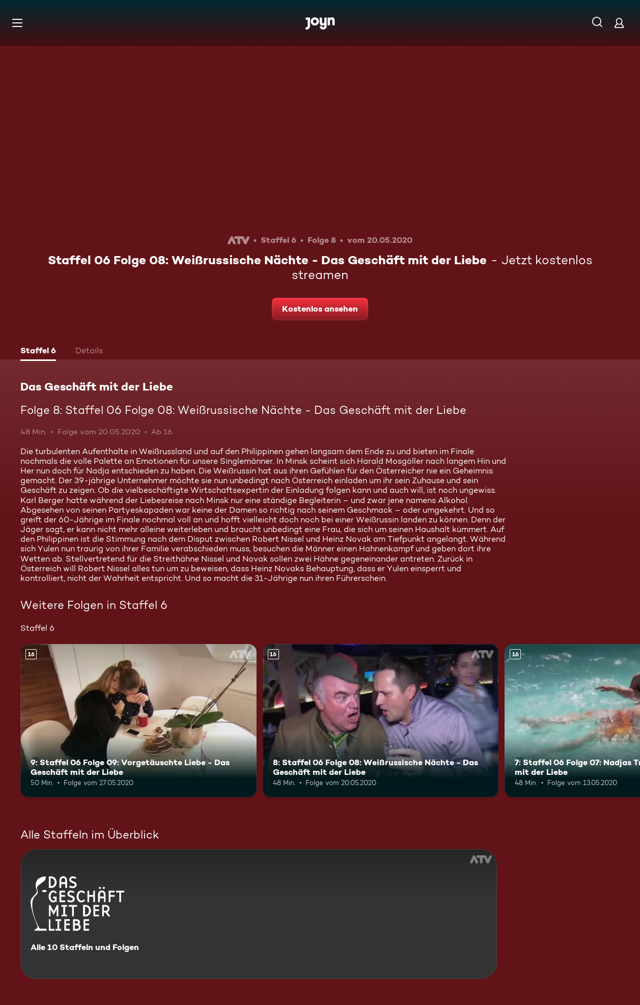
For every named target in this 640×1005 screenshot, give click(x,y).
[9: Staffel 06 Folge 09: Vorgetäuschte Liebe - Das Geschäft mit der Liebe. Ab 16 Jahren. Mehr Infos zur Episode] (138, 720)
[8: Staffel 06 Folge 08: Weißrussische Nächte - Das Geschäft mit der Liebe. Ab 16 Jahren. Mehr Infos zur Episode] (381, 720)
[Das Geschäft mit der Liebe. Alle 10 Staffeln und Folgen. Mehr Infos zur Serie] (258, 914)
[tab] (38, 352)
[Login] (619, 23)
